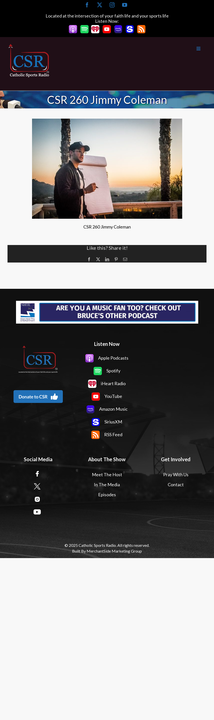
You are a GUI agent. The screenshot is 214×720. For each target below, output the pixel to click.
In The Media (107, 484)
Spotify (107, 370)
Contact (176, 484)
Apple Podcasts (106, 358)
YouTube (107, 396)
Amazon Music (107, 409)
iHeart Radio (107, 383)
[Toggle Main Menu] (128, 48)
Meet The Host (107, 474)
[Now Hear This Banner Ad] (107, 312)
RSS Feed (106, 434)
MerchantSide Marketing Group (114, 551)
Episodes (107, 494)
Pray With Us (175, 474)
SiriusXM (107, 421)
